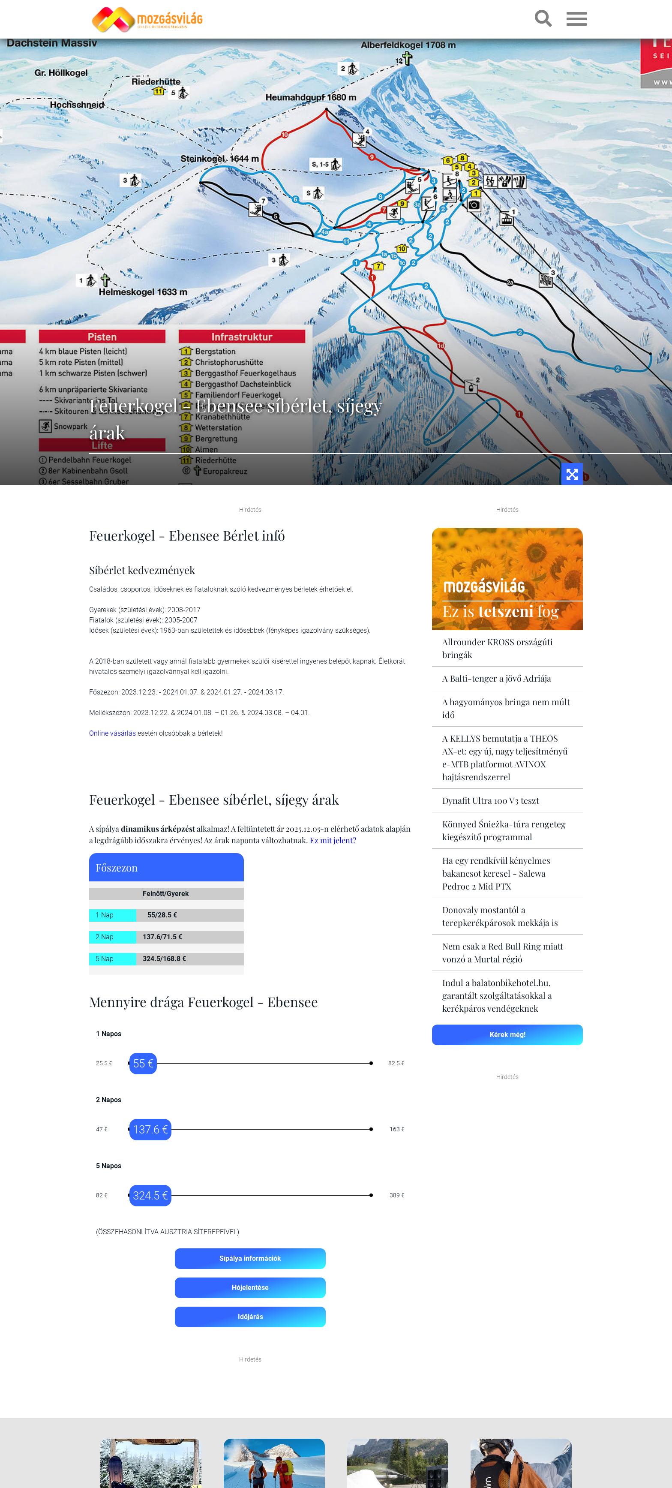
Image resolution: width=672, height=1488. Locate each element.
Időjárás (250, 1317)
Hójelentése (250, 1288)
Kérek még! (507, 1035)
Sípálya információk (250, 1258)
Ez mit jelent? (333, 840)
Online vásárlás (112, 733)
